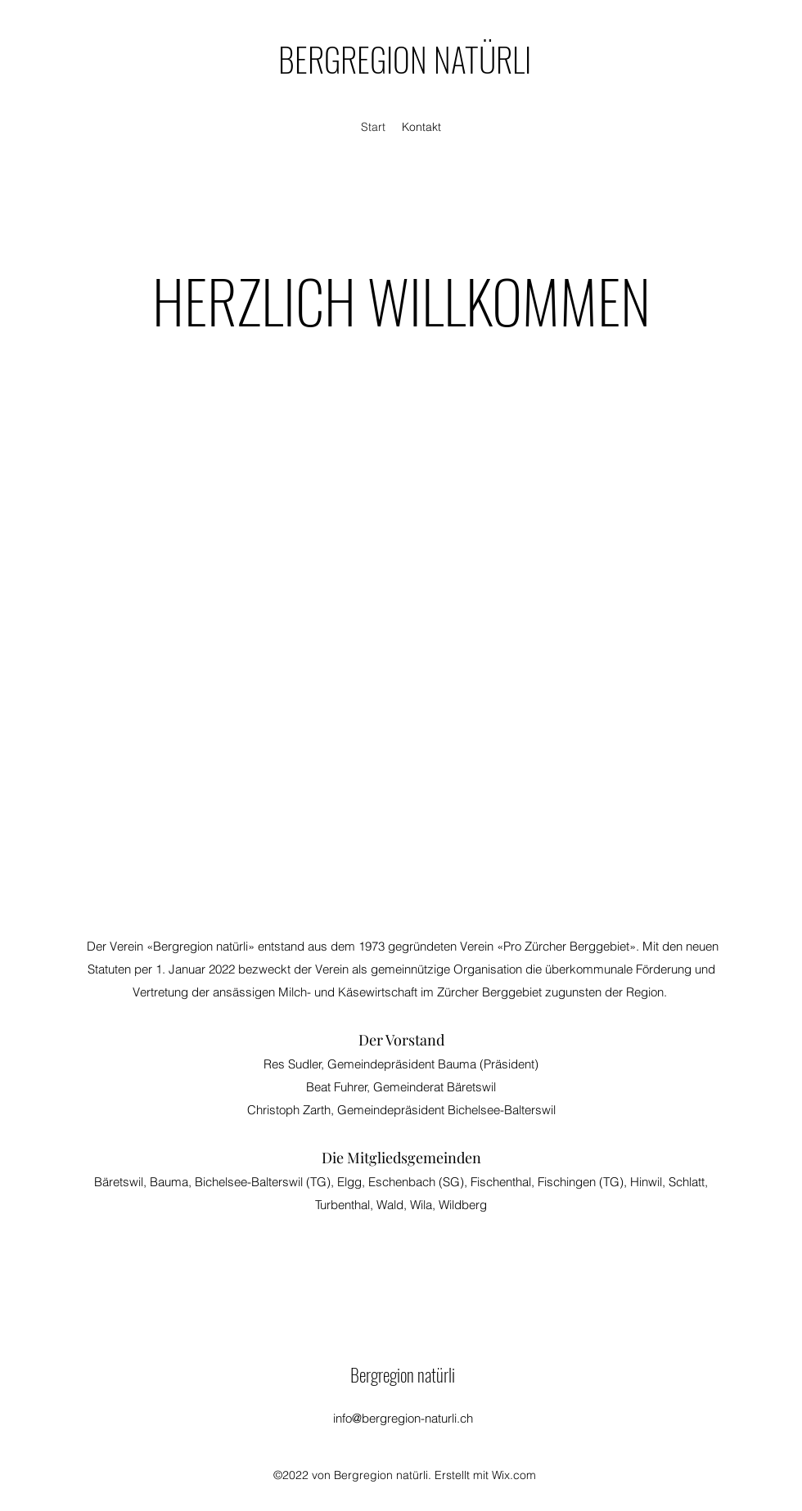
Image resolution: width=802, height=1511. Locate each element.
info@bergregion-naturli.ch (403, 1418)
